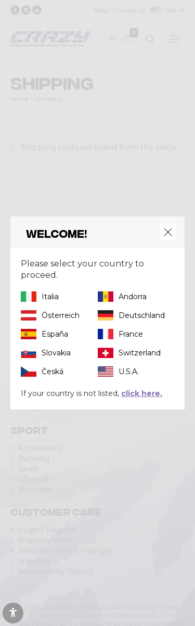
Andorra (133, 296)
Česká (52, 371)
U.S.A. (129, 371)
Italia (50, 296)
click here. (141, 393)
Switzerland (140, 352)
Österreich (61, 315)
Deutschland (142, 315)
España (55, 334)
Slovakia (56, 352)
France (131, 334)
